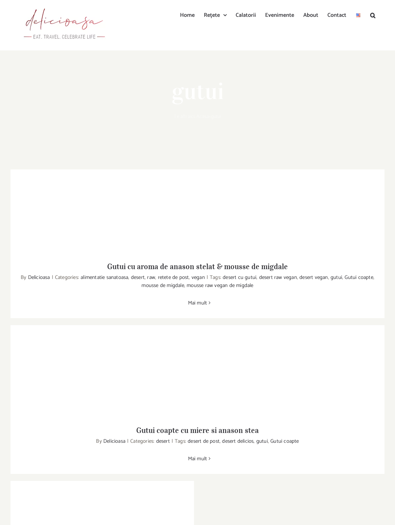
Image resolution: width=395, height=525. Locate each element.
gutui (336, 277)
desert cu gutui (239, 277)
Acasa (202, 117)
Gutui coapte (359, 277)
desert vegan (313, 277)
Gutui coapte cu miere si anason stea (197, 430)
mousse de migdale (162, 285)
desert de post (204, 441)
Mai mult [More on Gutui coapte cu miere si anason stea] (197, 458)
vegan (198, 277)
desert (138, 277)
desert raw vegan (278, 277)
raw (151, 277)
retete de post (173, 277)
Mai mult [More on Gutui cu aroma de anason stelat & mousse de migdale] (197, 303)
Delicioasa (39, 277)
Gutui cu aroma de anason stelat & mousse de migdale (197, 266)
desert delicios (238, 441)
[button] (372, 14)
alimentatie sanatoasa (104, 277)
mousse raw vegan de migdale (220, 285)
